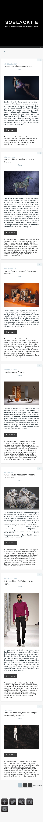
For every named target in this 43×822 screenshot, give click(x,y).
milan (10, 459)
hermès (10, 243)
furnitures (7, 458)
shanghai (21, 254)
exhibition (7, 254)
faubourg (18, 250)
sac (5, 250)
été (25, 774)
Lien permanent (10, 137)
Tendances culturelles (14, 551)
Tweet (20, 69)
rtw (18, 564)
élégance (34, 247)
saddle (6, 256)
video (19, 557)
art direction (23, 555)
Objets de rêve (30, 441)
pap (29, 564)
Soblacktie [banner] (21, 23)
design (14, 353)
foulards (15, 140)
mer (27, 774)
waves (6, 776)
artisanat (6, 252)
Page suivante (37, 785)
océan (31, 774)
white (10, 776)
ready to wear (12, 564)
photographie (24, 142)
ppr (34, 562)
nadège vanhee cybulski (20, 243)
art (27, 562)
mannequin (32, 772)
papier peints (14, 458)
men (31, 687)
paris (11, 142)
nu (30, 142)
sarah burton (14, 555)
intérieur (19, 353)
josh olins (23, 763)
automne (7, 688)
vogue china (14, 765)
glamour (25, 772)
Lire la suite (11, 130)
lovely (5, 774)
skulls (8, 559)
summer (10, 774)
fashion (10, 144)
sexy (25, 771)
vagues (36, 774)
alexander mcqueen (28, 553)
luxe (33, 142)
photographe (32, 769)
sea (15, 774)
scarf (31, 557)
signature (18, 559)
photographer (22, 769)
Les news (29, 137)
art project (13, 557)
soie (15, 142)
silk (18, 142)
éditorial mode (33, 765)
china (21, 765)
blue (13, 776)
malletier (35, 350)
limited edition (25, 559)
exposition (14, 254)
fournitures (33, 456)
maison (20, 344)
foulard (21, 140)
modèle (6, 772)
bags (8, 250)
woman (26, 765)
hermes (23, 685)
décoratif (26, 458)
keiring (31, 562)
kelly (29, 248)
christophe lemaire (25, 342)
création (31, 140)
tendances (11, 248)
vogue (28, 763)
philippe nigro (27, 344)
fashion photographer (10, 769)
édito (15, 767)
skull (12, 559)
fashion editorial (29, 767)
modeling (35, 771)
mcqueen (7, 555)
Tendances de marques (18, 139)
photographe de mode (11, 771)
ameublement (27, 353)
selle (30, 254)
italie (14, 459)
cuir (36, 250)
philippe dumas (8, 247)
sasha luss (16, 763)
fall (15, 688)
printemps (20, 774)
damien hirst (31, 555)
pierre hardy (7, 351)
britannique (7, 562)
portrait (19, 772)
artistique (7, 142)
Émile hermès (34, 245)
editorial (20, 767)
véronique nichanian (15, 245)
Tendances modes (31, 139)
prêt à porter (23, 564)
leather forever (32, 252)
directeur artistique (17, 351)
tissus (20, 458)
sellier (32, 250)
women (16, 560)
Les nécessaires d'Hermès (14, 372)
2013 (18, 562)
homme (26, 687)
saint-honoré (26, 250)
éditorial (6, 767)
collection (26, 245)
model (30, 771)
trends (6, 248)
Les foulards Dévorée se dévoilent (18, 66)
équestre (18, 252)
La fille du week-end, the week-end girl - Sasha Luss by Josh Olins (21, 714)
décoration (7, 355)
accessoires (23, 248)
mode (26, 140)
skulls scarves (25, 557)
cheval (27, 254)
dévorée (10, 140)
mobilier (9, 353)
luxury (6, 144)
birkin (33, 248)
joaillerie (12, 252)
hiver (11, 688)
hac (37, 248)
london (14, 562)
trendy (17, 248)
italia (18, 459)
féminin (23, 562)
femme (11, 560)
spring (35, 687)
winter (18, 688)
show (5, 564)
